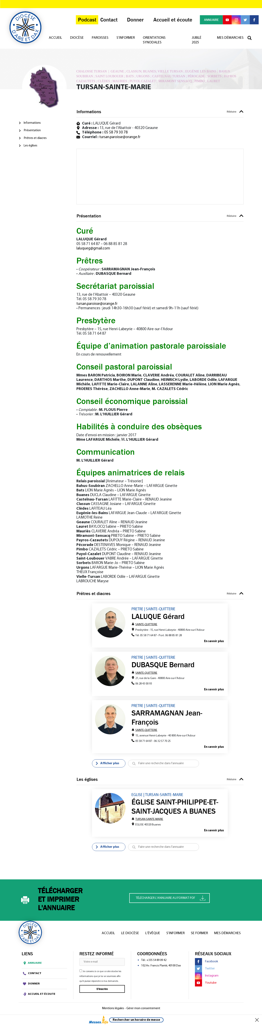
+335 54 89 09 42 (156, 961)
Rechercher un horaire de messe (136, 1020)
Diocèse (78, 39)
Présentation (32, 130)
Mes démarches (230, 39)
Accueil (56, 39)
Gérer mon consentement (143, 1009)
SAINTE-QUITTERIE (144, 624)
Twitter (205, 969)
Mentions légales (113, 1009)
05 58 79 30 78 (116, 132)
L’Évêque (152, 934)
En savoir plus (214, 641)
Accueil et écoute (39, 995)
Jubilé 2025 (197, 42)
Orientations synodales (155, 42)
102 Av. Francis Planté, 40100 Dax (161, 966)
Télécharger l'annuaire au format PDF (170, 898)
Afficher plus (107, 764)
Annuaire (32, 964)
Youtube (206, 983)
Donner (31, 984)
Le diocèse (130, 934)
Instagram (206, 976)
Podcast (85, 21)
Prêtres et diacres (35, 138)
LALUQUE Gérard (158, 616)
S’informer (127, 39)
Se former (199, 934)
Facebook (206, 962)
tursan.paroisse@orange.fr (119, 137)
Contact (32, 974)
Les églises (30, 145)
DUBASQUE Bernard (163, 665)
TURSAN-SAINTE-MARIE (147, 820)
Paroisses (101, 39)
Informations (32, 123)
